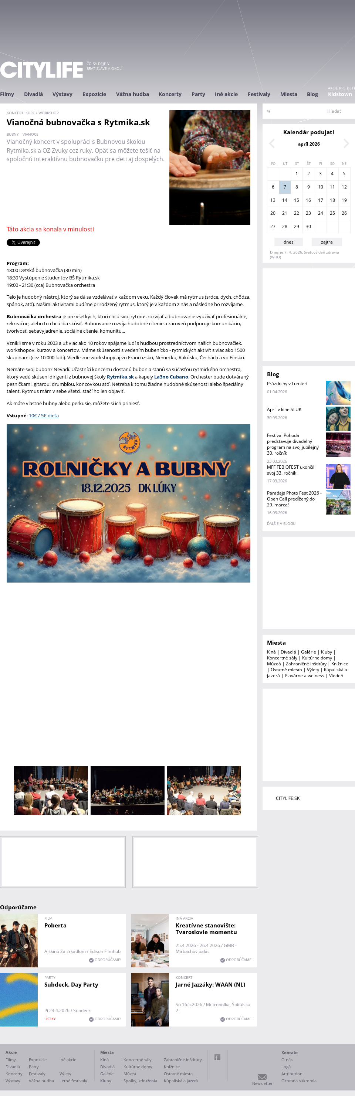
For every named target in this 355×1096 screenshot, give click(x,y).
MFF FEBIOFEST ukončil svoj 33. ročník (290, 470)
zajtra (327, 242)
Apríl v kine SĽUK (284, 409)
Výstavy (62, 94)
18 (332, 200)
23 (308, 213)
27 (272, 226)
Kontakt (289, 1052)
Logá (286, 1066)
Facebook (217, 1057)
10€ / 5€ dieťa (44, 415)
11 (332, 187)
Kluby (326, 652)
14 (284, 200)
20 (272, 213)
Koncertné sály (282, 658)
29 (296, 226)
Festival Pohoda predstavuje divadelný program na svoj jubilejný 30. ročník (293, 444)
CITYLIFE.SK (288, 798)
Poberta (55, 925)
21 (284, 213)
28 (284, 226)
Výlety (313, 669)
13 (272, 200)
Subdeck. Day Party (71, 984)
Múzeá (274, 664)
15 (296, 200)
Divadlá (33, 94)
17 (320, 200)
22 (296, 213)
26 (344, 213)
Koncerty (170, 94)
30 (308, 226)
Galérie (308, 652)
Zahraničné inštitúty (306, 664)
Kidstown (340, 94)
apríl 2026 (309, 144)
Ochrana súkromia (299, 1080)
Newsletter (262, 1083)
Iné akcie (226, 94)
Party (198, 94)
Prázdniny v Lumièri (287, 383)
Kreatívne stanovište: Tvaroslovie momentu (206, 929)
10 (320, 187)
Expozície (94, 94)
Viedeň (336, 675)
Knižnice (339, 664)
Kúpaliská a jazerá (181, 1080)
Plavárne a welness (304, 675)
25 (332, 213)
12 (344, 187)
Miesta (288, 94)
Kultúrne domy (317, 658)
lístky (50, 1018)
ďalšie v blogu (281, 523)
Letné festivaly (73, 1080)
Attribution (291, 1073)
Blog (312, 94)
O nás (287, 1059)
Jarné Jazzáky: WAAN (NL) (210, 984)
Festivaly (259, 94)
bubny (13, 134)
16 (308, 200)
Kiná (271, 652)
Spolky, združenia (140, 1080)
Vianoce (30, 134)
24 (320, 213)
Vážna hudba (132, 94)
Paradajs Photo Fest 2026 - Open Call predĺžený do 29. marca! (294, 499)
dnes (289, 242)
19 (344, 200)
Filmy (7, 94)
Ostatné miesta (286, 669)
